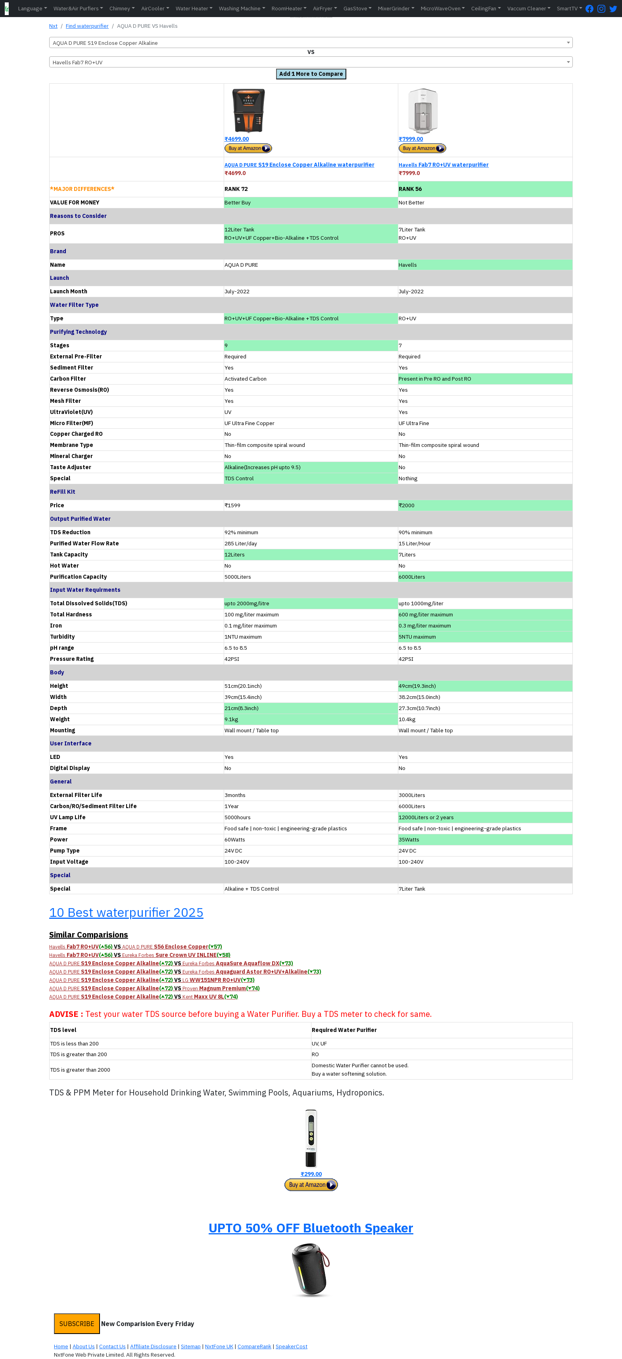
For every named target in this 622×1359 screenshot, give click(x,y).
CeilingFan (483, 8)
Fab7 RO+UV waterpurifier (444, 164)
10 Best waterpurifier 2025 (126, 912)
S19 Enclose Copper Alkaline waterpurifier (299, 164)
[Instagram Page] (603, 8)
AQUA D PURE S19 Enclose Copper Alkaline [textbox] (105, 42)
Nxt (53, 25)
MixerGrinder (394, 8)
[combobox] (311, 42)
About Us (84, 1346)
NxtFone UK (219, 1346)
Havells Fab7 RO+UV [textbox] (77, 62)
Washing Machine (240, 8)
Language (30, 8)
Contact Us (112, 1346)
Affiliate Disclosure (153, 1346)
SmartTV (567, 8)
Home (61, 1346)
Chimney (119, 8)
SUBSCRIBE (77, 1324)
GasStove (355, 8)
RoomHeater (287, 8)
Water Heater (192, 8)
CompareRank (254, 1346)
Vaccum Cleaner (526, 8)
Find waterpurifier (87, 25)
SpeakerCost (291, 1346)
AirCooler (153, 8)
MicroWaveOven (441, 8)
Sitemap (191, 1346)
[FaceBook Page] (591, 8)
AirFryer (322, 8)
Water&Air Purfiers (76, 8)
